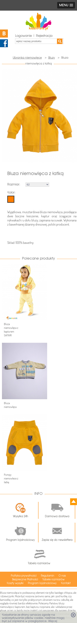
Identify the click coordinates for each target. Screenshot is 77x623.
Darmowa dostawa (57, 509)
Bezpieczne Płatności (25, 579)
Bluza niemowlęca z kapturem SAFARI (11, 329)
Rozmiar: (13, 184)
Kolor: (11, 192)
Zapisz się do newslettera (57, 532)
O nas (62, 575)
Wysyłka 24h (20, 510)
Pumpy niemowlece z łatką (11, 478)
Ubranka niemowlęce (27, 57)
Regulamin (47, 575)
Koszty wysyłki (15, 583)
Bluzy (51, 57)
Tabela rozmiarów (39, 556)
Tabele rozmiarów (53, 579)
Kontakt (66, 583)
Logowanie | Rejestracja (33, 36)
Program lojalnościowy (20, 532)
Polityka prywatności (24, 575)
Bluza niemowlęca (10, 405)
